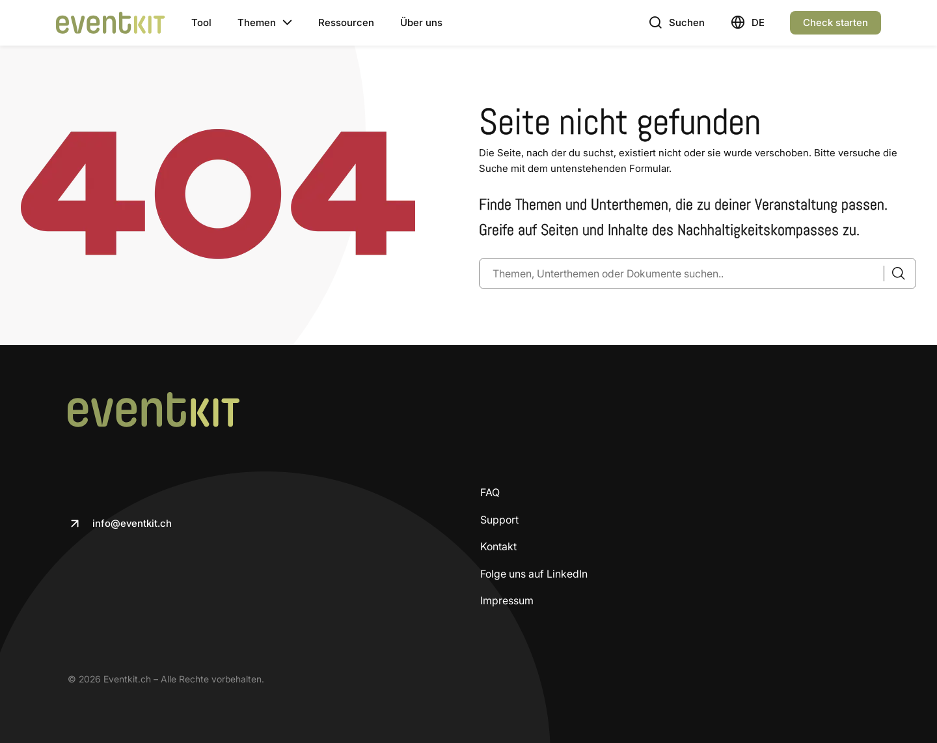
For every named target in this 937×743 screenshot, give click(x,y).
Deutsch (758, 22)
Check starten (835, 22)
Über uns (421, 22)
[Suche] (894, 273)
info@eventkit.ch (132, 523)
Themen (257, 22)
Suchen (687, 22)
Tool (201, 22)
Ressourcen (346, 22)
